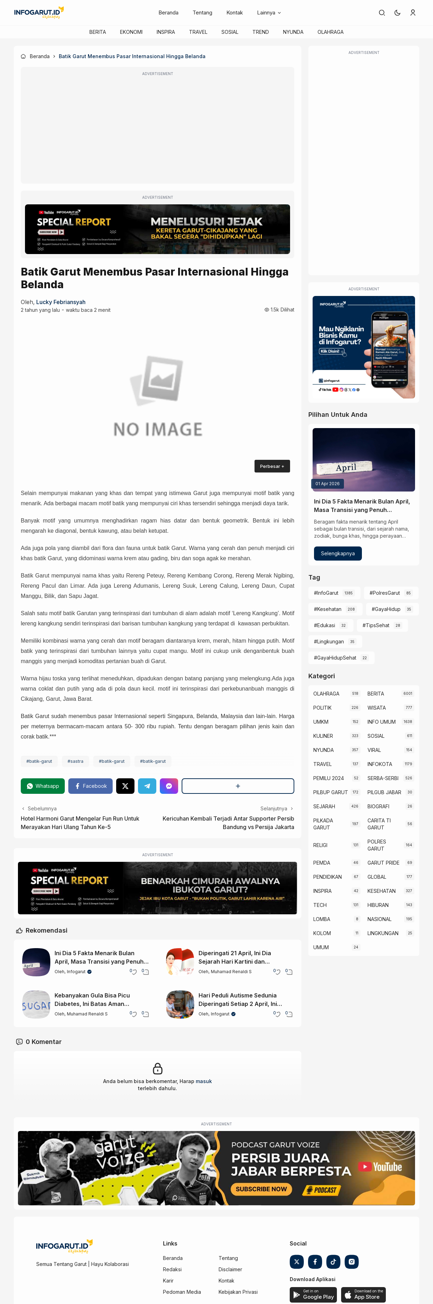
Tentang (202, 12)
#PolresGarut (385, 593)
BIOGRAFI (378, 806)
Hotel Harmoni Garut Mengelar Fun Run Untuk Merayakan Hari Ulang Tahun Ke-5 (80, 822)
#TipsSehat (376, 625)
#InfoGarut (326, 593)
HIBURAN (378, 905)
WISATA (377, 708)
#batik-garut (39, 761)
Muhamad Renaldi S (231, 971)
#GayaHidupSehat (335, 658)
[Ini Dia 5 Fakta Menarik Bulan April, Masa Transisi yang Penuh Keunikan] (36, 962)
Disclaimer (230, 1269)
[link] (382, 12)
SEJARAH (324, 806)
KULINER (323, 736)
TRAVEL (198, 32)
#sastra (75, 761)
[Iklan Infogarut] (364, 347)
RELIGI (320, 845)
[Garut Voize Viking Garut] (216, 1168)
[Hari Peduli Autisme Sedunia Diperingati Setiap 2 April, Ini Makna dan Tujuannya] (180, 1004)
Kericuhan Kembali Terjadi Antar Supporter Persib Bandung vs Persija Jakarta (228, 822)
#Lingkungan (329, 641)
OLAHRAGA (331, 32)
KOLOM (322, 933)
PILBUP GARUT (330, 792)
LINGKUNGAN (383, 933)
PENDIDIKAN (327, 877)
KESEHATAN (382, 891)
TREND (260, 32)
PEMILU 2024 (328, 778)
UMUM (321, 947)
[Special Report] (157, 229)
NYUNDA (293, 32)
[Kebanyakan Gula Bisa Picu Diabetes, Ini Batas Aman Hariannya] (36, 1004)
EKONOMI (131, 32)
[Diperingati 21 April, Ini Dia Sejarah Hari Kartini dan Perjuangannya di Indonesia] (180, 962)
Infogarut (76, 971)
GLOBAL (377, 877)
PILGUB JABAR (384, 792)
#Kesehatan (327, 609)
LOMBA (321, 919)
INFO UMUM (382, 722)
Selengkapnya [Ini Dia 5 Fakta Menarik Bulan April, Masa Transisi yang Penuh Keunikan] (338, 553)
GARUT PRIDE (384, 863)
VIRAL (374, 750)
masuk (204, 1081)
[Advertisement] (157, 130)
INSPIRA (166, 32)
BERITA (97, 32)
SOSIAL (229, 32)
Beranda (168, 12)
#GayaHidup (386, 609)
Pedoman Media (182, 1292)
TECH (320, 905)
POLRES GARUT (377, 845)
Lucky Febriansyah (61, 301)
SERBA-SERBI (383, 778)
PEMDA (321, 863)
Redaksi (172, 1269)
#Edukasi (324, 625)
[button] (397, 12)
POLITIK (322, 708)
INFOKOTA (380, 764)
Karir (168, 1281)
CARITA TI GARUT (379, 823)
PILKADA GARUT (323, 823)
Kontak (234, 12)
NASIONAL (379, 919)
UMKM (320, 722)
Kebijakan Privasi (238, 1292)
